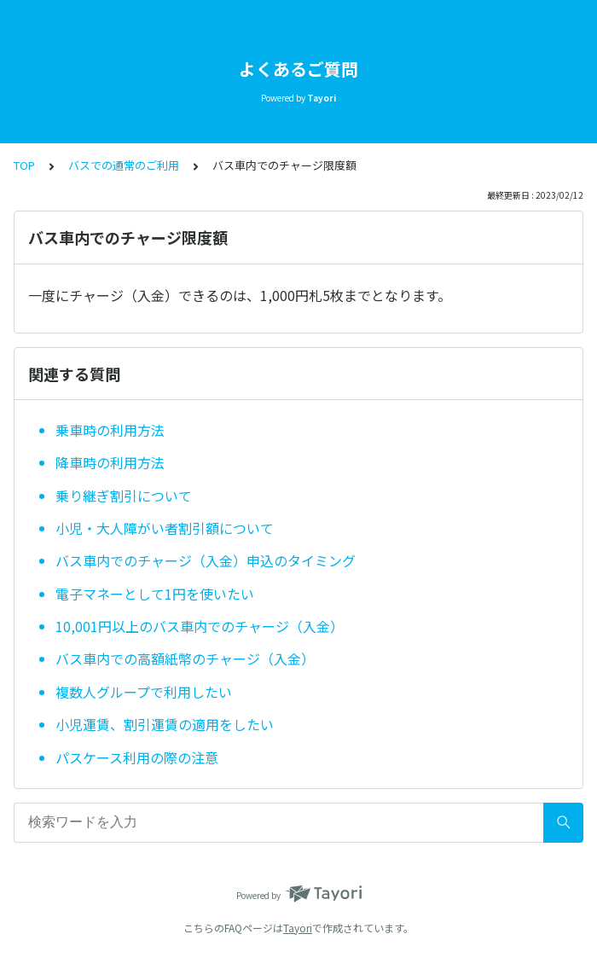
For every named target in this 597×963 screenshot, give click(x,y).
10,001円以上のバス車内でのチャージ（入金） (199, 626)
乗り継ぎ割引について (123, 495)
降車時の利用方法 (110, 462)
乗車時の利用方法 (110, 430)
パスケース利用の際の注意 (136, 757)
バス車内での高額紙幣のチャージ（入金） (185, 658)
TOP (24, 165)
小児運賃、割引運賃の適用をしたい (164, 724)
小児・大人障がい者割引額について (164, 528)
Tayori (297, 927)
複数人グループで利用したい (143, 692)
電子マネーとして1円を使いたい (154, 593)
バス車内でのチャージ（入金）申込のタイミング (205, 560)
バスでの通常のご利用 (123, 165)
